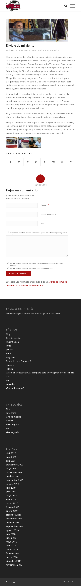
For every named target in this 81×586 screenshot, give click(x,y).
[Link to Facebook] (73, 582)
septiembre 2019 (14, 480)
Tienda (9, 368)
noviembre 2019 (14, 472)
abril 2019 (11, 499)
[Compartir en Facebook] (10, 162)
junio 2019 (11, 491)
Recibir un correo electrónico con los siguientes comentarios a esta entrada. (36, 264)
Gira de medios (13, 338)
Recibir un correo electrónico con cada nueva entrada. (31, 268)
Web (43, 223)
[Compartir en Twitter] (19, 162)
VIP (7, 380)
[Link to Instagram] (68, 582)
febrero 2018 (12, 553)
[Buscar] (64, 6)
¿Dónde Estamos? (15, 388)
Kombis (9, 420)
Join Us (9, 349)
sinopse (10, 364)
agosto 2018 (12, 530)
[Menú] (71, 6)
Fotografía (11, 412)
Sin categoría (12, 424)
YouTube (10, 384)
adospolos (54, 50)
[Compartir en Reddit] (62, 162)
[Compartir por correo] (70, 162)
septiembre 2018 (14, 526)
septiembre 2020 (14, 464)
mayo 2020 (11, 468)
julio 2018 (11, 534)
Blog (42, 50)
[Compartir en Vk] (53, 162)
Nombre (45, 205)
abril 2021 (11, 460)
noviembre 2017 (14, 564)
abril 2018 (11, 545)
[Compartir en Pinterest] (27, 162)
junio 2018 (11, 537)
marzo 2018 (12, 549)
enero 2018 (12, 557)
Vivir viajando (12, 432)
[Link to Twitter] (64, 582)
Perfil (8, 353)
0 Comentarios (30, 50)
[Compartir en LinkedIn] (36, 162)
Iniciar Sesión (12, 341)
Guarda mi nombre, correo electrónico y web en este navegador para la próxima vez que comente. (38, 234)
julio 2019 (11, 487)
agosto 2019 (12, 483)
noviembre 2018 (14, 518)
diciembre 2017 (13, 560)
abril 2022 (11, 453)
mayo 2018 (11, 541)
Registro (10, 357)
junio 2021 (11, 456)
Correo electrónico (49, 214)
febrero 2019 (12, 507)
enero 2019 (12, 510)
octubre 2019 (12, 476)
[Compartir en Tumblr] (45, 162)
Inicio (8, 345)
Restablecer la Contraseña (19, 361)
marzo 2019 (12, 503)
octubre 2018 (12, 522)
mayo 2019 (11, 495)
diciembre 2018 (13, 514)
